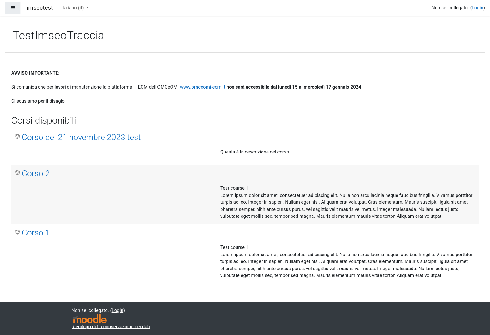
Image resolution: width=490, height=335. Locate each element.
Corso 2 (36, 173)
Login (477, 8)
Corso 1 (36, 232)
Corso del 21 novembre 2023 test (81, 137)
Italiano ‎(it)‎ (73, 8)
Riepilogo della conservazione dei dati (111, 326)
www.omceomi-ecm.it (202, 87)
